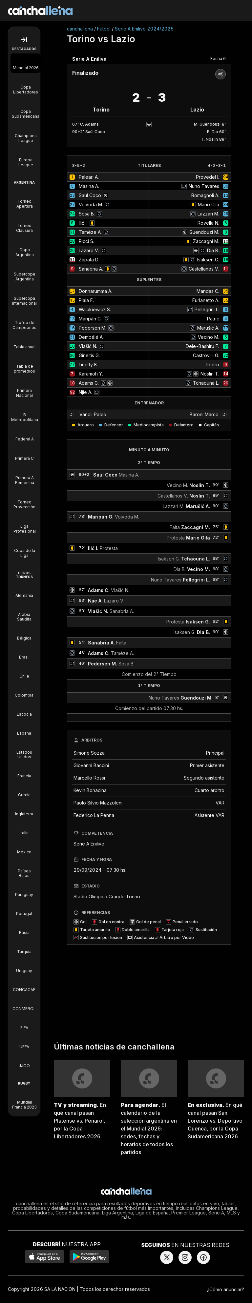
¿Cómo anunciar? (225, 1289)
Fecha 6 (218, 58)
